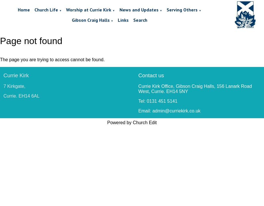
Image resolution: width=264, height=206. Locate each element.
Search (140, 20)
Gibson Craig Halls (91, 20)
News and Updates (139, 10)
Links (123, 20)
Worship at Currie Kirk (88, 10)
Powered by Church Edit (132, 122)
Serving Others (182, 10)
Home (24, 10)
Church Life (46, 10)
